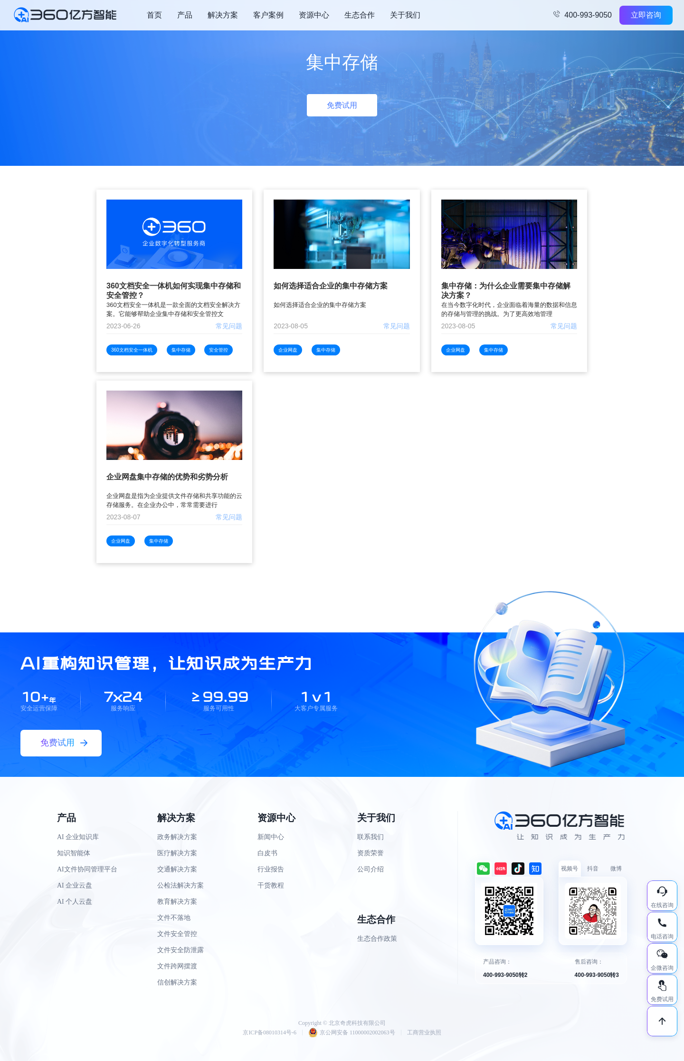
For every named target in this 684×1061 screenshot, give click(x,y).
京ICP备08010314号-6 (269, 1032)
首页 (154, 15)
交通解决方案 (177, 869)
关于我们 (405, 15)
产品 (184, 15)
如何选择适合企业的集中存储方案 (331, 286)
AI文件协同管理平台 (87, 869)
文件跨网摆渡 (177, 966)
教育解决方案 (177, 901)
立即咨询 (646, 15)
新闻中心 (270, 837)
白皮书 (267, 853)
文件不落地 (173, 917)
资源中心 (314, 15)
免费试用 (342, 105)
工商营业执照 (424, 1032)
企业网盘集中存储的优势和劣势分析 (167, 477)
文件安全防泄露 (180, 950)
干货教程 (270, 885)
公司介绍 (370, 869)
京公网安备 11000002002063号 (351, 1032)
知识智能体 (73, 853)
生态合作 (359, 15)
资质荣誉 (370, 853)
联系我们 (370, 837)
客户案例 (268, 15)
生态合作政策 (377, 938)
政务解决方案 (177, 837)
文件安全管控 (177, 933)
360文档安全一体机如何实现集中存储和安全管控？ (173, 290)
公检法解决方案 (180, 885)
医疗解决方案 (177, 853)
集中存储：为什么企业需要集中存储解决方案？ (505, 290)
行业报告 (270, 869)
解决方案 (223, 15)
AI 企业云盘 (74, 885)
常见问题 (229, 326)
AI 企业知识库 (78, 837)
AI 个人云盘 (74, 901)
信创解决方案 (177, 982)
